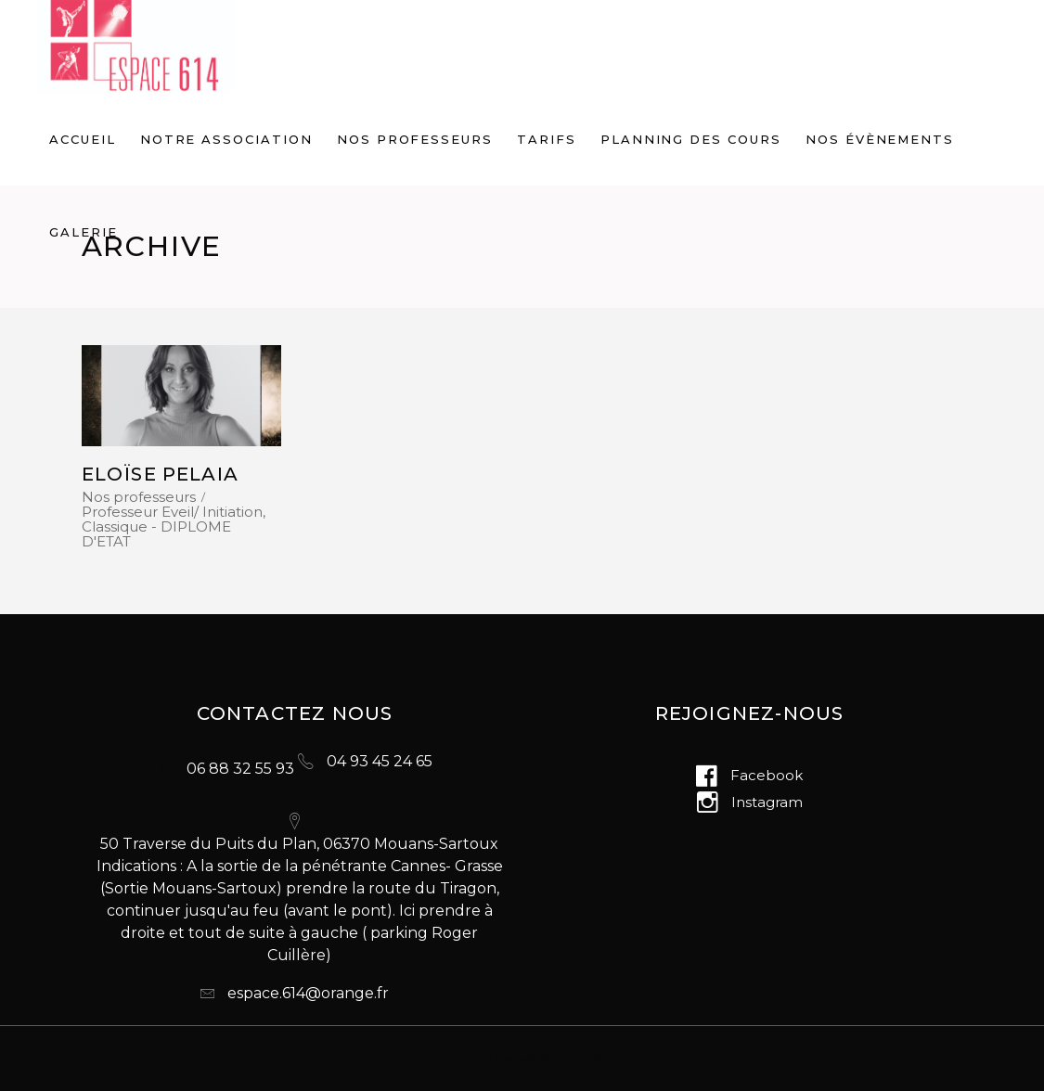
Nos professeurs (139, 497)
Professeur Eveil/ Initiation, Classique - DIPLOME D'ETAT (173, 527)
